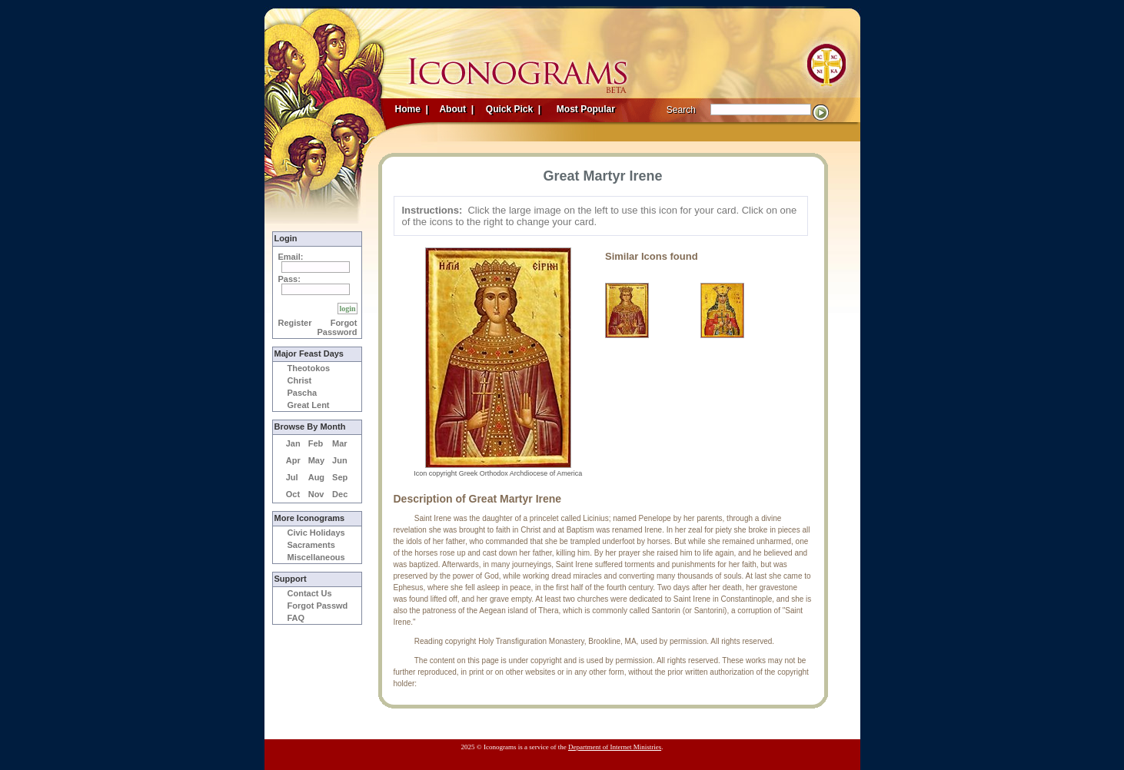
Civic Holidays (316, 532)
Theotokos (309, 368)
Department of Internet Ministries (614, 747)
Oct (293, 494)
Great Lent (309, 405)
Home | (411, 109)
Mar (340, 443)
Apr (293, 460)
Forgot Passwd (318, 605)
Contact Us (310, 593)
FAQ (296, 617)
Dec (340, 494)
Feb (316, 443)
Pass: (289, 279)
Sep (340, 477)
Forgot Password (337, 327)
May (316, 460)
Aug (316, 477)
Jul (292, 477)
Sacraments (311, 544)
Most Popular (587, 109)
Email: (291, 256)
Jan (293, 443)
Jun (340, 460)
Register (295, 322)
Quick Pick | (512, 109)
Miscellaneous (316, 557)
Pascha (303, 392)
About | (455, 109)
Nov (316, 494)
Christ (300, 380)
